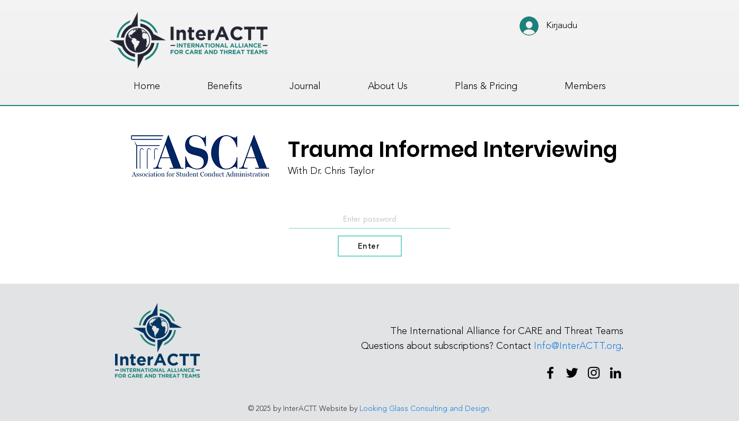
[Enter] (370, 246)
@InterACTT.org (586, 345)
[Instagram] (594, 373)
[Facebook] (550, 373)
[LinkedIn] (615, 373)
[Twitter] (572, 373)
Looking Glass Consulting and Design (424, 408)
